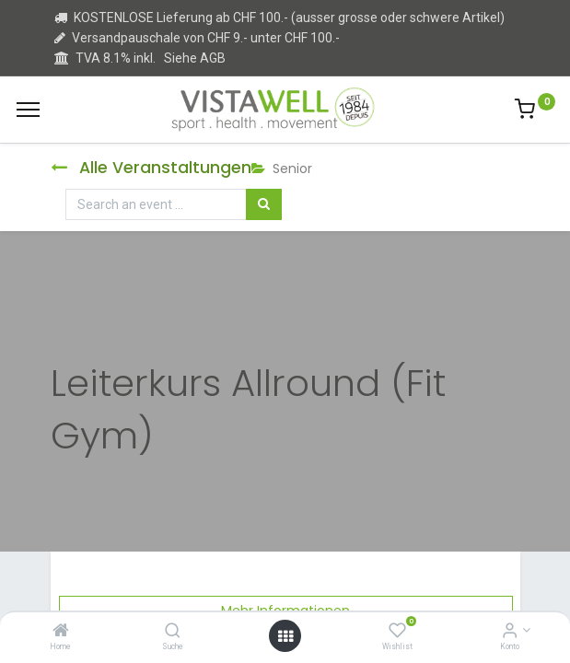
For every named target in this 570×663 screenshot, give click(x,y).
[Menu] (28, 109)
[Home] (60, 631)
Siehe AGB (195, 58)
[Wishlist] (397, 631)
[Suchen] (264, 204)
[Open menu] (285, 636)
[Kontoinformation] (509, 631)
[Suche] (172, 631)
